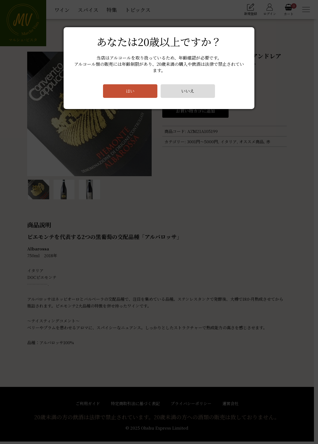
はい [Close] (130, 91)
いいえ (187, 91)
